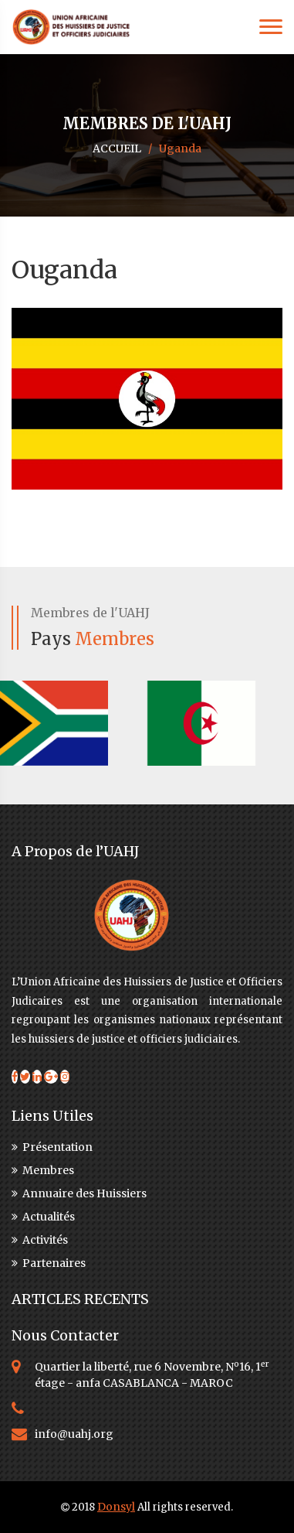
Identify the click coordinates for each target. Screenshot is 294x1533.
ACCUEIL (117, 148)
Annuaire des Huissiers (79, 1193)
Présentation (52, 1147)
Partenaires (49, 1263)
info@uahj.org (74, 1434)
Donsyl (116, 1507)
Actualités (43, 1217)
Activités (40, 1240)
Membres (43, 1170)
